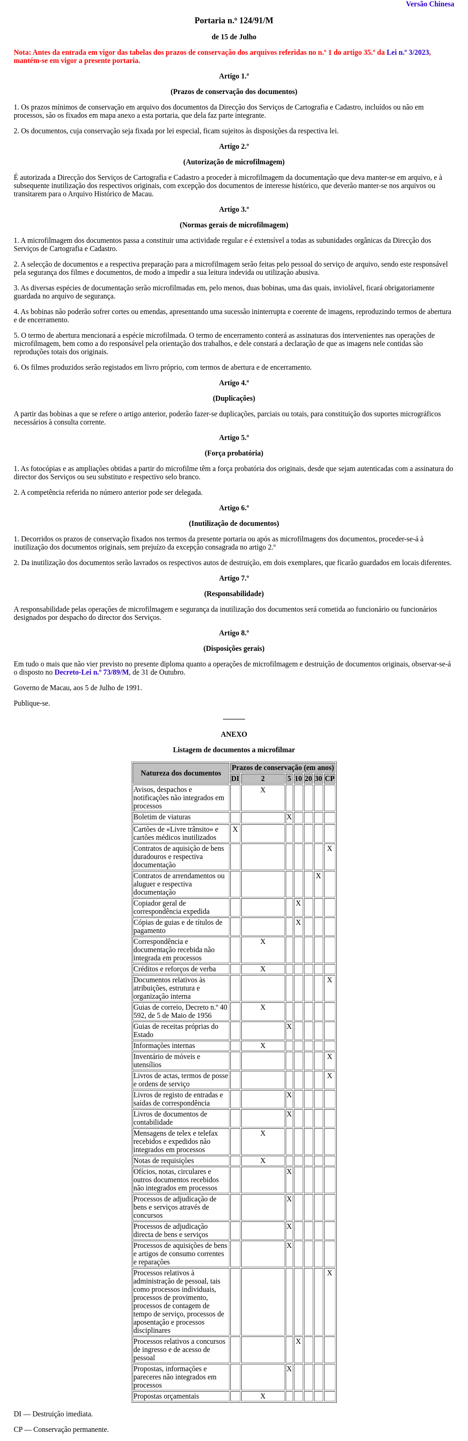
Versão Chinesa (430, 4)
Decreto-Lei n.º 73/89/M (91, 672)
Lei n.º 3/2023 (408, 52)
